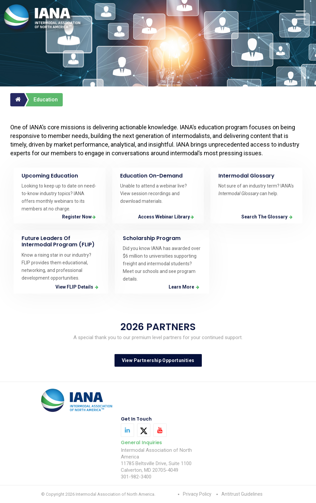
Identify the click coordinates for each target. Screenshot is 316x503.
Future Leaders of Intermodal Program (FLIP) (58, 241)
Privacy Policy (197, 494)
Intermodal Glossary (246, 176)
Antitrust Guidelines (242, 494)
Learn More (184, 287)
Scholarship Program (152, 238)
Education (46, 99)
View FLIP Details (76, 287)
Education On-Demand (151, 176)
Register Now (79, 216)
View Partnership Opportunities (158, 360)
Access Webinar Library (166, 216)
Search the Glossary (266, 216)
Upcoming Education (50, 176)
